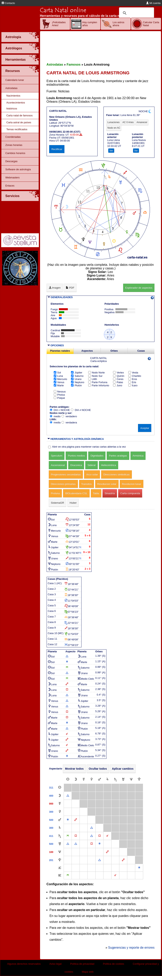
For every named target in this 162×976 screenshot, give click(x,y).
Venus (59, 382)
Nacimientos (13, 95)
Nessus (60, 391)
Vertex (118, 372)
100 (51, 852)
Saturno (77, 375)
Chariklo (134, 375)
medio (55, 416)
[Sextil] (68, 820)
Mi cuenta (153, 3)
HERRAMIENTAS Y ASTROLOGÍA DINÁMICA (77, 438)
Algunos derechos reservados (24, 963)
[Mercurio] (84, 779)
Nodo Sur (95, 375)
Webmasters (12, 177)
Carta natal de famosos (19, 115)
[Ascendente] (60, 868)
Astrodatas (11, 88)
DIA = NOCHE (60, 410)
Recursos (12, 71)
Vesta (133, 372)
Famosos (74, 64)
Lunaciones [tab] (113, 122)
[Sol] (68, 779)
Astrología (13, 37)
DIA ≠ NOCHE (81, 410)
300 (51, 811)
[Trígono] (68, 795)
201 (51, 860)
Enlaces (9, 185)
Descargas (11, 161)
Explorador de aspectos (138, 287)
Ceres (118, 379)
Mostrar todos (74, 768)
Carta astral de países (18, 122)
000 (51, 803)
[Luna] (76, 779)
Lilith (92, 379)
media (55, 422)
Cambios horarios (15, 153)
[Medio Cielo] (60, 875)
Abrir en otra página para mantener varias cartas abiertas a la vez (89, 446)
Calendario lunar (14, 79)
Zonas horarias (13, 145)
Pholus (59, 394)
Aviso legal (55, 963)
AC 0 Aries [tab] (128, 122)
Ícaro (132, 385)
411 (51, 835)
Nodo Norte (96, 372)
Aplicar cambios (123, 768)
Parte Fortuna (97, 382)
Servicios (12, 196)
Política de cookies (113, 963)
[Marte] (99, 779)
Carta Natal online (63, 10)
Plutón (76, 385)
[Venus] (91, 779)
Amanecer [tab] (141, 122)
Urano (76, 379)
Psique (59, 397)
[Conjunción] (107, 836)
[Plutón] (139, 779)
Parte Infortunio (98, 385)
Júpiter (76, 372)
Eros (132, 379)
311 (51, 787)
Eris (132, 382)
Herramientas (15, 59)
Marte (59, 385)
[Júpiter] (107, 779)
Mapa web (87, 971)
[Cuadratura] (76, 836)
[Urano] (123, 779)
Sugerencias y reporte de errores (131, 947)
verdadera (69, 422)
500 (51, 819)
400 (51, 795)
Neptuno (77, 382)
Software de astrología (18, 169)
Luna (58, 375)
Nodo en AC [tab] (113, 127)
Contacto (8, 3)
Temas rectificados (16, 129)
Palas (118, 382)
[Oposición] (76, 820)
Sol (57, 372)
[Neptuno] (131, 779)
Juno (117, 385)
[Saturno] (115, 779)
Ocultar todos (98, 768)
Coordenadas (13, 136)
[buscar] (136, 13)
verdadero (69, 416)
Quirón (118, 375)
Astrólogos (13, 48)
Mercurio (60, 379)
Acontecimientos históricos (15, 105)
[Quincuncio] (68, 836)
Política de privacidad (82, 963)
